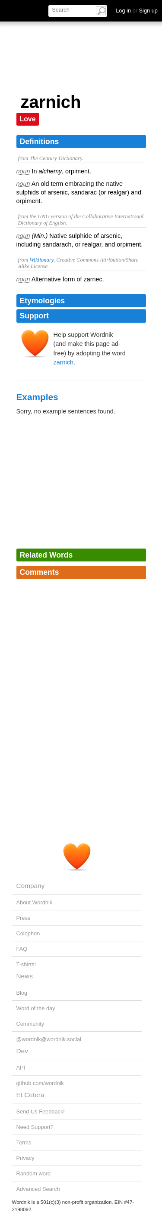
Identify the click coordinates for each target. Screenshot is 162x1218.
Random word (33, 1173)
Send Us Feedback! (40, 1111)
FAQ (22, 949)
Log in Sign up (137, 10)
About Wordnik (34, 902)
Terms (24, 1142)
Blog (22, 993)
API (20, 1067)
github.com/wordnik (40, 1083)
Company (30, 885)
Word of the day (35, 1008)
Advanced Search (38, 1189)
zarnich (63, 362)
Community (30, 1024)
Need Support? (35, 1127)
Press (23, 918)
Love (28, 119)
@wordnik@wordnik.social (48, 1039)
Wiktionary (41, 260)
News (24, 976)
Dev (22, 1051)
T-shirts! (26, 964)
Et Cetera (30, 1094)
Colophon (28, 933)
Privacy (25, 1158)
